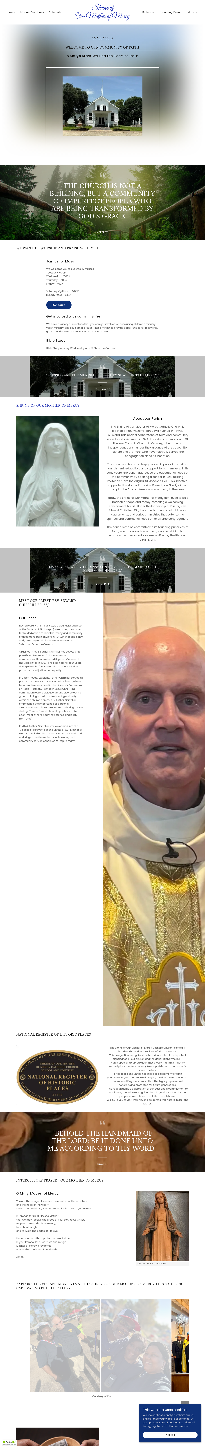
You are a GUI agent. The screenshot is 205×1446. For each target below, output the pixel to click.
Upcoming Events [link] (170, 12)
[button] (192, 12)
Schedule (58, 305)
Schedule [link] (55, 12)
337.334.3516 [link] (102, 38)
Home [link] (11, 12)
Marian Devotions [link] (32, 12)
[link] (102, 17)
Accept (170, 1434)
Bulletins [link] (148, 12)
